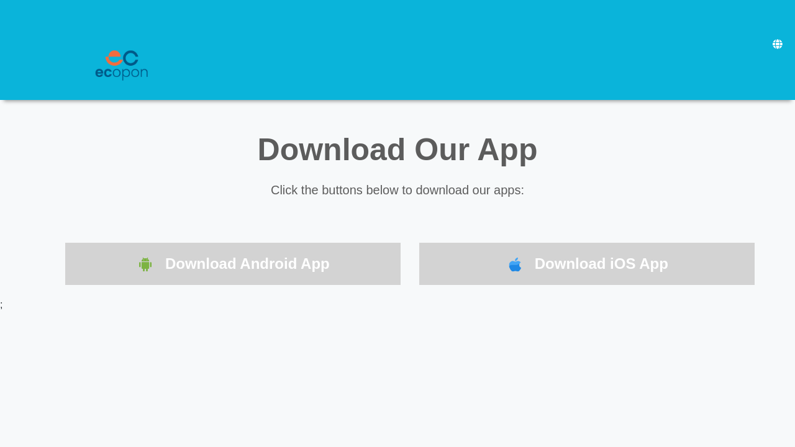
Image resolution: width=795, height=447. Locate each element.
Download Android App (233, 264)
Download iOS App (587, 264)
